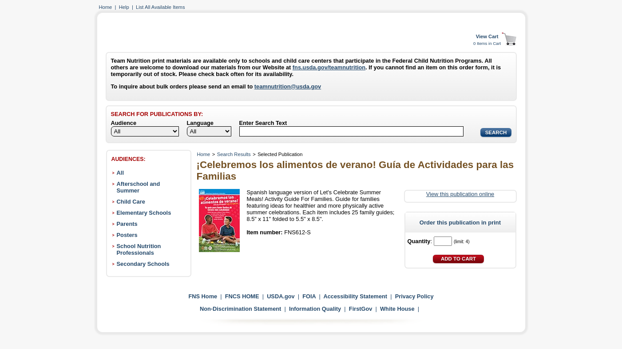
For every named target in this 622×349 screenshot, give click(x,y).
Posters (127, 235)
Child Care (131, 201)
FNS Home (202, 296)
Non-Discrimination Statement (240, 308)
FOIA (309, 296)
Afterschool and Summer (138, 187)
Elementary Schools (144, 212)
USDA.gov (281, 296)
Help (124, 7)
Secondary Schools (143, 264)
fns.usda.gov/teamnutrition (329, 67)
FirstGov (360, 308)
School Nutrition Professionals (139, 249)
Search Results (234, 154)
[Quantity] (443, 241)
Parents (127, 224)
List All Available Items (160, 7)
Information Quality (315, 308)
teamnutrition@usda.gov (287, 86)
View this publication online (460, 194)
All (120, 172)
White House (397, 308)
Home (105, 7)
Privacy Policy (414, 296)
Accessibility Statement (355, 296)
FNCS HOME (242, 296)
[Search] (351, 131)
